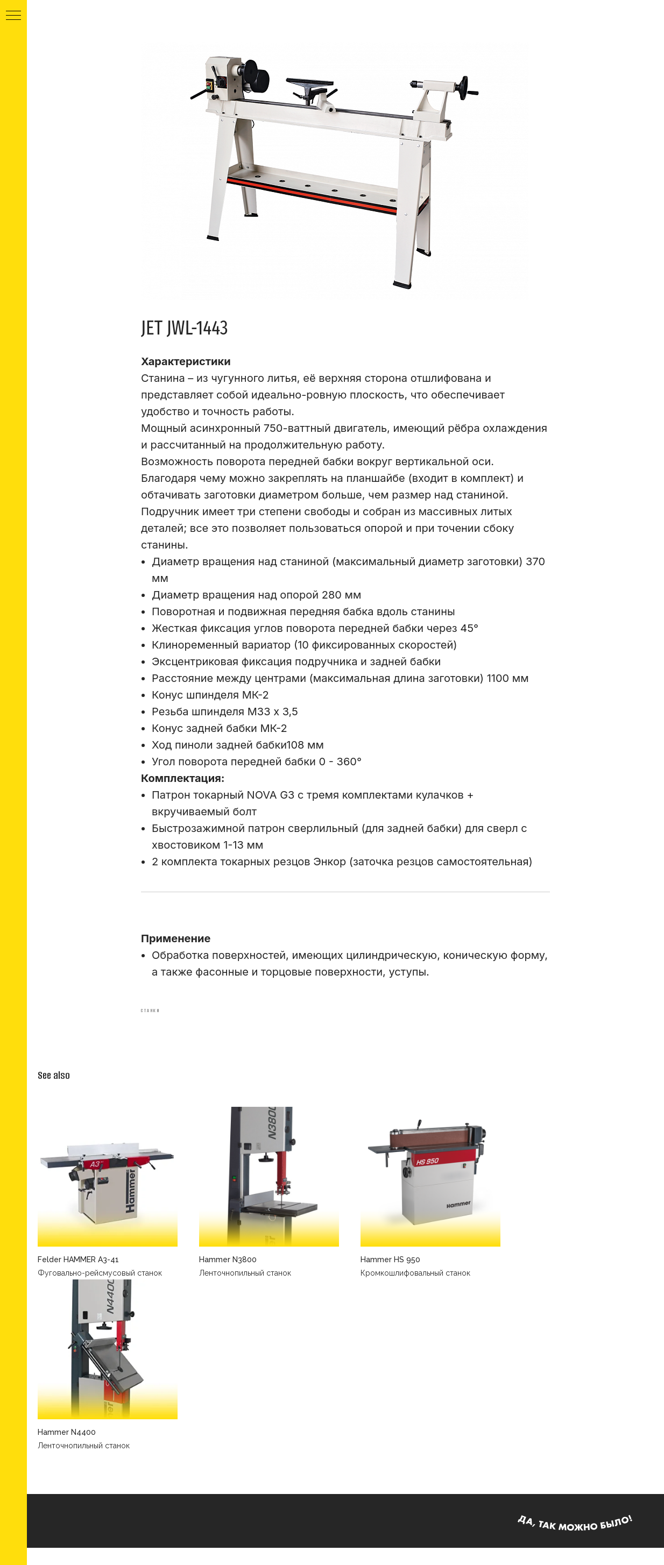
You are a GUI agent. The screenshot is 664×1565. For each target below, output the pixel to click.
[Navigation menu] (13, 16)
